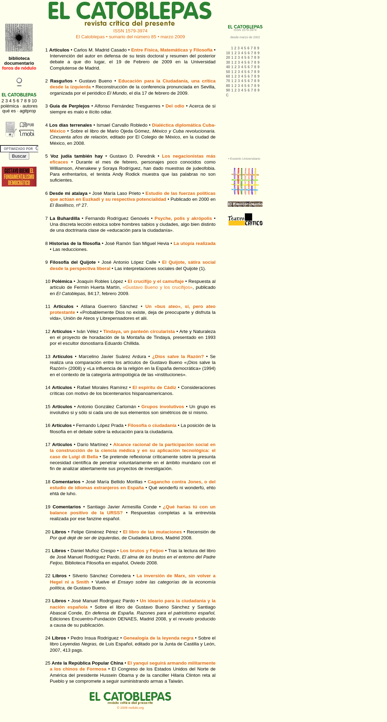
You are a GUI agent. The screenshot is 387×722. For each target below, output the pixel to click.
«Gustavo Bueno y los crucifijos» (158, 287)
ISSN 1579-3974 (130, 30)
